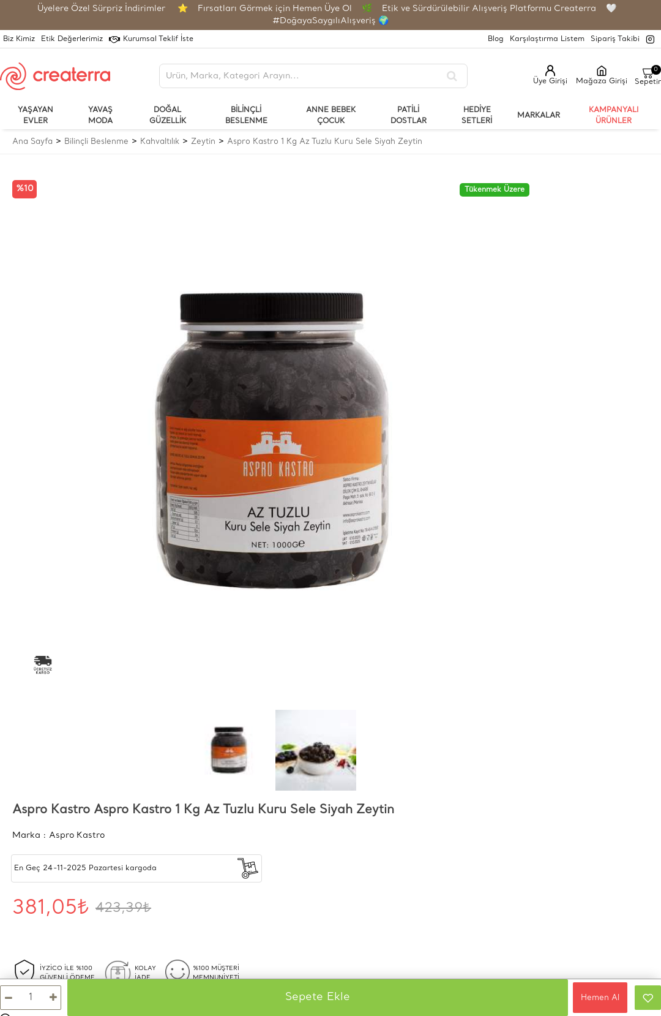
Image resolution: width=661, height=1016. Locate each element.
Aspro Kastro (77, 835)
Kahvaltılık (159, 141)
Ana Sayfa (32, 141)
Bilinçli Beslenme (96, 141)
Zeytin (203, 141)
